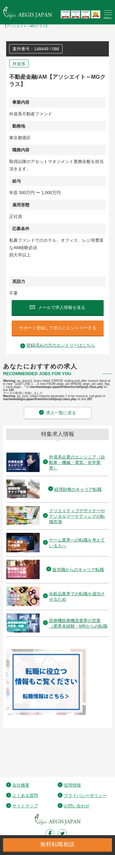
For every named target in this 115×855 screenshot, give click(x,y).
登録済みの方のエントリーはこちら (60, 345)
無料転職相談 (57, 844)
